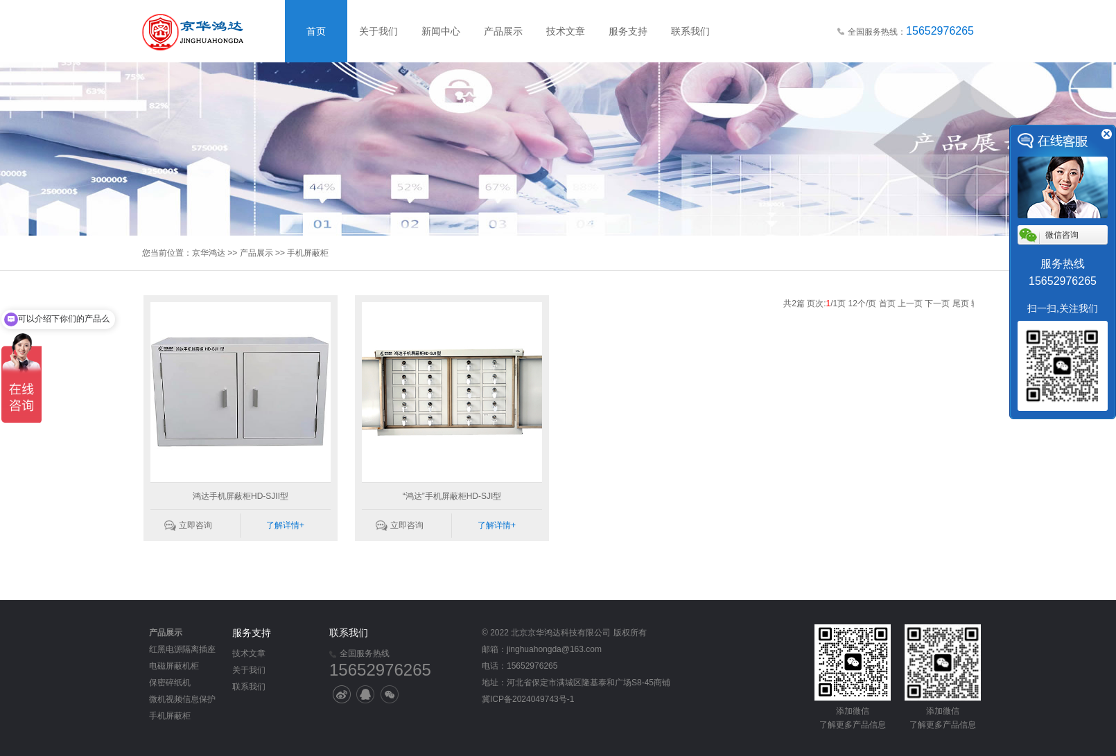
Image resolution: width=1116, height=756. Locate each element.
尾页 (960, 303)
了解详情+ (285, 525)
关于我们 (378, 31)
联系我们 (690, 31)
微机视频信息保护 (182, 699)
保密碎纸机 (170, 682)
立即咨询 (195, 525)
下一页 (937, 303)
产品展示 (503, 31)
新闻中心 (440, 31)
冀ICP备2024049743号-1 (528, 699)
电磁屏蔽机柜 (174, 666)
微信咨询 (1062, 235)
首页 (316, 31)
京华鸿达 (208, 253)
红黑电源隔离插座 (182, 649)
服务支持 (628, 31)
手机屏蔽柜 (308, 253)
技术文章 (565, 31)
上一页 (910, 303)
